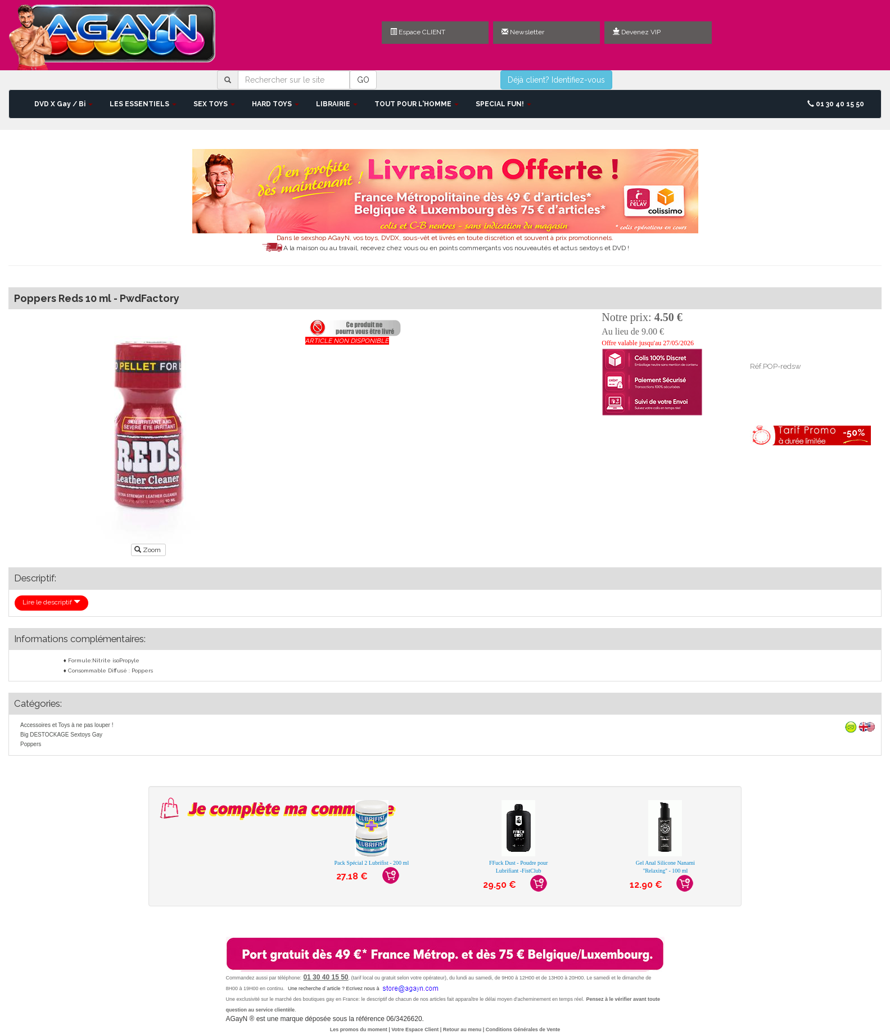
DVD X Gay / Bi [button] (63, 104)
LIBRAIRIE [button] (337, 104)
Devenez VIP (637, 32)
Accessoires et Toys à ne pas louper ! (66, 725)
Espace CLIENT (417, 32)
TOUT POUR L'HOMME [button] (416, 104)
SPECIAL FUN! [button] (503, 104)
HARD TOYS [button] (275, 104)
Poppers (30, 744)
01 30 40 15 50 (835, 104)
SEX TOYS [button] (214, 104)
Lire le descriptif (51, 602)
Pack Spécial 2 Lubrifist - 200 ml (371, 863)
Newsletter (523, 32)
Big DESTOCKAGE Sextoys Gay (61, 735)
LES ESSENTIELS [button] (143, 104)
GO (363, 79)
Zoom (148, 550)
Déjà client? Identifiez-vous (556, 79)
